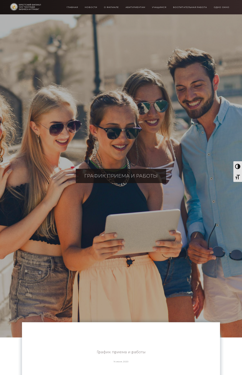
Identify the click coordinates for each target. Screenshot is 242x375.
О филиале (111, 7)
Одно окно (221, 7)
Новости (91, 7)
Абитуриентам (135, 7)
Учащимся (159, 7)
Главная (72, 7)
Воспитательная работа (190, 7)
